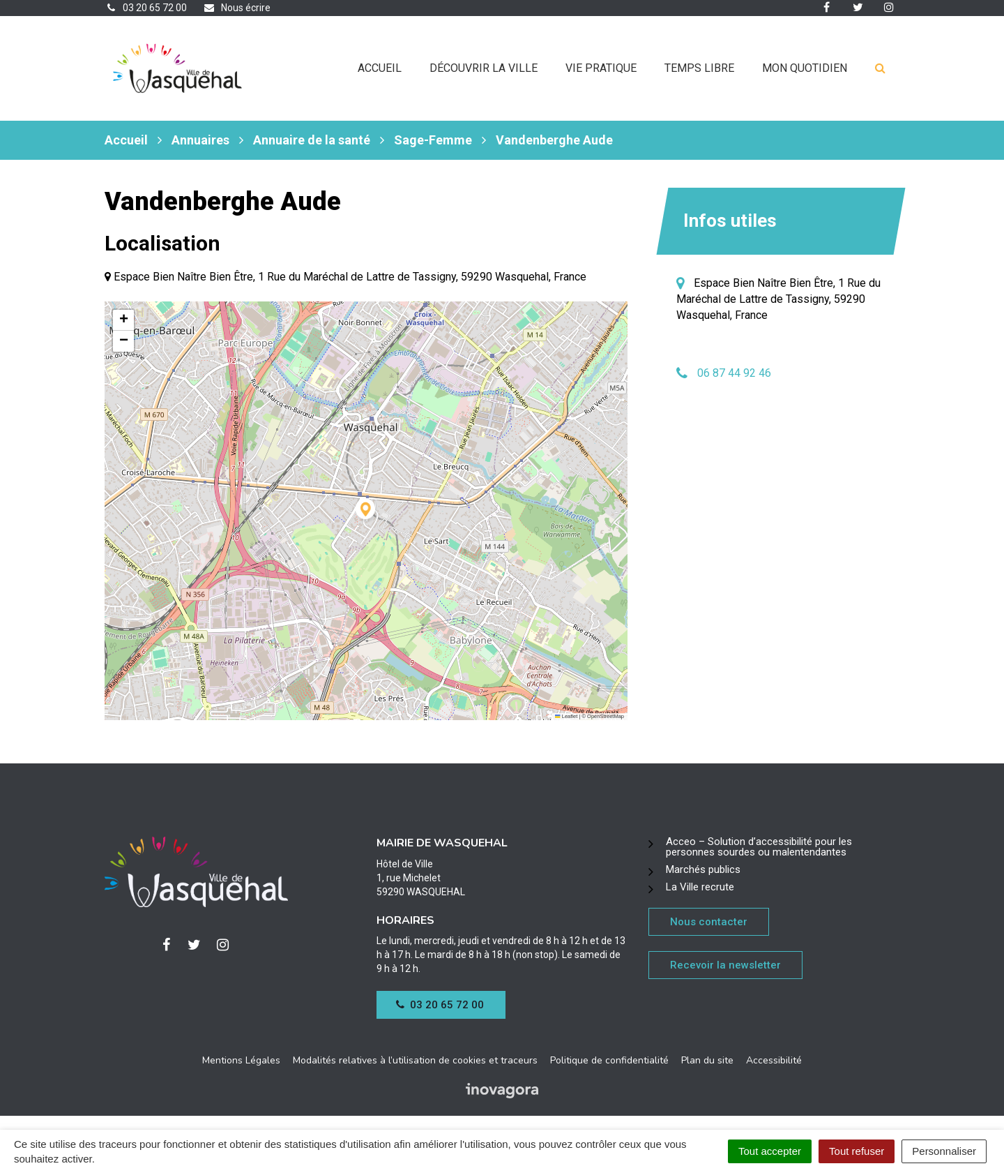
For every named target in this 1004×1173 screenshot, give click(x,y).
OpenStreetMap (605, 716)
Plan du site (707, 1060)
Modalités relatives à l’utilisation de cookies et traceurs (415, 1060)
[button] (366, 511)
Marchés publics (703, 869)
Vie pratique (601, 68)
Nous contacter (708, 922)
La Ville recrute (700, 887)
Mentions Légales (241, 1060)
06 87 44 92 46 (734, 373)
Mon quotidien (804, 68)
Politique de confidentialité (609, 1060)
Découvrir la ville (483, 68)
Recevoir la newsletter (725, 965)
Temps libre (699, 68)
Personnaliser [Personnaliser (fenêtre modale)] (944, 1151)
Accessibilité (774, 1060)
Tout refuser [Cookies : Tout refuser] (856, 1151)
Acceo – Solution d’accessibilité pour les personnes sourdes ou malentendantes (759, 846)
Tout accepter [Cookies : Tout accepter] (769, 1151)
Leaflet (566, 716)
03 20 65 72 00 (440, 1005)
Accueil (380, 68)
